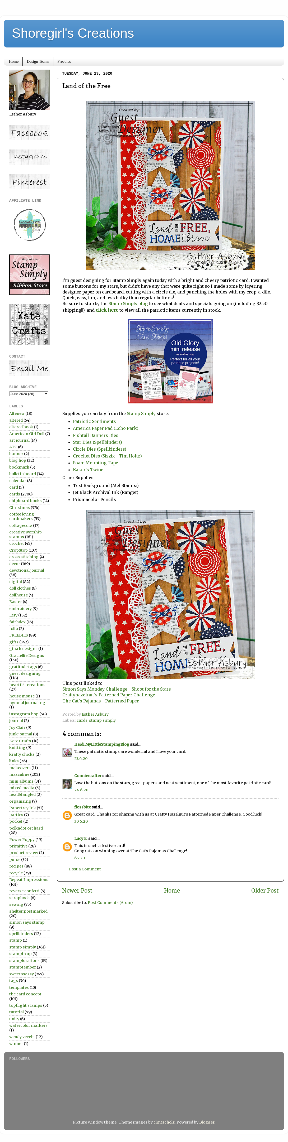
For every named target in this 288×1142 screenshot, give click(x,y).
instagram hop (24, 714)
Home (14, 61)
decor (14, 563)
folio (13, 628)
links (14, 761)
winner (16, 1043)
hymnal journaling (27, 702)
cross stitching (24, 557)
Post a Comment (85, 869)
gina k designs (23, 648)
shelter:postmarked (28, 911)
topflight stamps (25, 1005)
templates (19, 987)
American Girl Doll (26, 433)
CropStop (18, 550)
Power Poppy (22, 839)
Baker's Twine (88, 469)
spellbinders (21, 933)
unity (14, 1018)
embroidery (20, 608)
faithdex (17, 622)
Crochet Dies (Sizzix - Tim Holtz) (107, 456)
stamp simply (102, 720)
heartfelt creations (27, 684)
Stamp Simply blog (128, 303)
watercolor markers (28, 1025)
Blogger (206, 1122)
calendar (17, 480)
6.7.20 (79, 858)
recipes (16, 866)
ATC (13, 447)
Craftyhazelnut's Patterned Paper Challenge (108, 694)
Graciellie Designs (26, 655)
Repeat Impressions (28, 879)
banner (16, 453)
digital (15, 581)
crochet (16, 543)
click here (107, 310)
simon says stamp (27, 922)
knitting (17, 747)
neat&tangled (22, 794)
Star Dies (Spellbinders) (97, 442)
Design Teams (38, 61)
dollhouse (18, 595)
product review (23, 852)
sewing (16, 904)
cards (82, 720)
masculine (19, 774)
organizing (20, 801)
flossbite (82, 807)
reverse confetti (24, 891)
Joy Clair (17, 727)
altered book (21, 427)
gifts (13, 642)
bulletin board (22, 473)
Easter (15, 601)
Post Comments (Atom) (110, 902)
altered (16, 420)
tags (13, 980)
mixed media (21, 788)
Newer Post (77, 890)
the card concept (25, 994)
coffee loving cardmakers (21, 516)
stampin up (20, 953)
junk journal (20, 734)
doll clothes (20, 588)
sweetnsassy (21, 974)
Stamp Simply (142, 413)
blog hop (17, 460)
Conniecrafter (87, 775)
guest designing (25, 673)
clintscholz (164, 1122)
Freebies (64, 61)
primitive (18, 846)
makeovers (20, 767)
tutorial (16, 1012)
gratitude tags (23, 666)
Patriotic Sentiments (94, 421)
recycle (16, 873)
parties (16, 814)
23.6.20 (80, 758)
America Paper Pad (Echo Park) (105, 428)
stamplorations (24, 960)
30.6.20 (81, 821)
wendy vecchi (22, 1036)
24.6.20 (81, 790)
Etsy (13, 615)
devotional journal (26, 570)
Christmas (19, 507)
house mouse (22, 696)
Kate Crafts (20, 741)
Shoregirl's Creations (73, 33)
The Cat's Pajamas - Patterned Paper (100, 700)
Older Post (265, 890)
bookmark (19, 467)
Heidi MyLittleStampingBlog (101, 744)
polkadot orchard (26, 828)
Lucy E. (80, 838)
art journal (19, 440)
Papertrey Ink (22, 808)
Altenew (17, 413)
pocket (15, 821)
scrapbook (19, 897)
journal (16, 720)
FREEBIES (18, 635)
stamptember (22, 967)
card (13, 487)
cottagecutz (20, 525)
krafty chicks (22, 754)
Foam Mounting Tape (95, 462)
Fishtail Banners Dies (95, 435)
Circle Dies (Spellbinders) (99, 449)
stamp (15, 940)
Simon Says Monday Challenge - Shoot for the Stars (116, 689)
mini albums (21, 781)
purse (14, 859)
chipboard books (25, 500)
